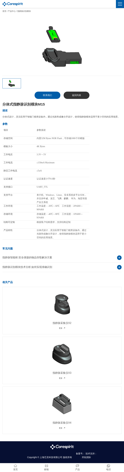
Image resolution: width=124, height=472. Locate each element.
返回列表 (76, 95)
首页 (4, 11)
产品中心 (12, 11)
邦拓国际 (86, 457)
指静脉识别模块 (24, 11)
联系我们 (47, 95)
